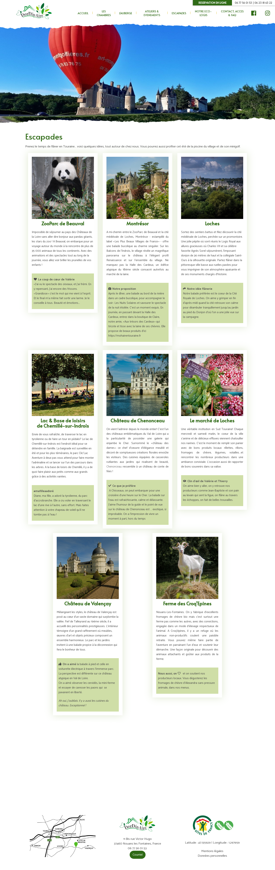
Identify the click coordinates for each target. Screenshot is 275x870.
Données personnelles (212, 855)
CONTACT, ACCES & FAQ (232, 13)
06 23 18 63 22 (263, 2)
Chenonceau (114, 466)
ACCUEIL (83, 13)
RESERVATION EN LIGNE (212, 2)
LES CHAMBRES (104, 13)
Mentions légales (212, 851)
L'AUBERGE (125, 13)
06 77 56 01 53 (243, 2)
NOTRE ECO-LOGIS (203, 13)
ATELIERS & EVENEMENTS (152, 13)
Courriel (138, 854)
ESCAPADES (179, 13)
